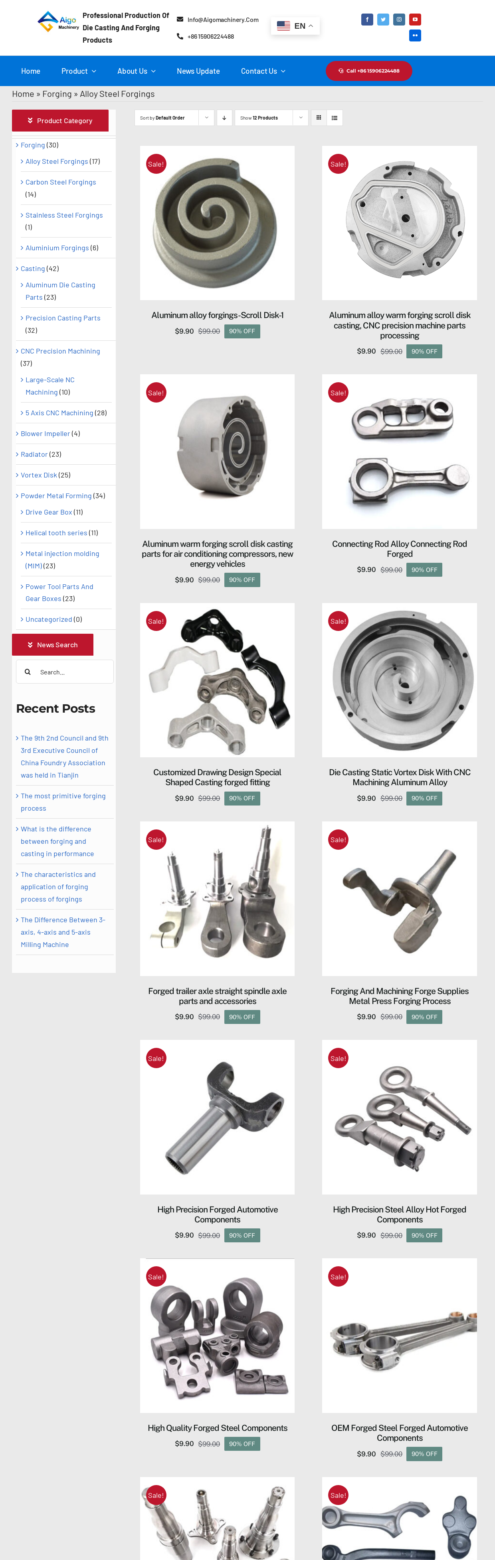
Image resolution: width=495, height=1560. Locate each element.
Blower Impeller (45, 433)
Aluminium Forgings (57, 247)
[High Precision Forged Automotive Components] (217, 1045)
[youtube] (415, 20)
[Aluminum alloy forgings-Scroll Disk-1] (217, 151)
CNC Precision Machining (60, 350)
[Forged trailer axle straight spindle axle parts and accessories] (217, 827)
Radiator (34, 454)
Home (23, 93)
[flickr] (415, 35)
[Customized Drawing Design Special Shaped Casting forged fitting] (217, 609)
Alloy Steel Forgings (57, 161)
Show (259, 117)
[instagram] (399, 20)
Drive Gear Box (49, 511)
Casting (33, 268)
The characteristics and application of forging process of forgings (58, 886)
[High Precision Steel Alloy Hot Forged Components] (399, 1045)
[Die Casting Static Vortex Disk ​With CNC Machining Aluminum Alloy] (399, 609)
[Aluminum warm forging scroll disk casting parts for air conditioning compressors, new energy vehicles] (217, 380)
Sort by (162, 117)
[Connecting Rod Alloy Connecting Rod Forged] (399, 380)
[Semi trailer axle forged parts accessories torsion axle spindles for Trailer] (217, 1483)
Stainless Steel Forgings (64, 214)
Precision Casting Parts (63, 317)
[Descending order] (224, 118)
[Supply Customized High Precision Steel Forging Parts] (399, 1483)
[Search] (28, 672)
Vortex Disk (39, 474)
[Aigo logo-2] (57, 11)
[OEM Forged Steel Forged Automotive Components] (399, 1264)
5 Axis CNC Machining (59, 412)
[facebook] (367, 20)
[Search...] (65, 672)
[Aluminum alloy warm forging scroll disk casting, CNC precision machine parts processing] (399, 151)
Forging (57, 93)
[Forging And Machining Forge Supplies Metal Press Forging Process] (399, 827)
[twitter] (383, 20)
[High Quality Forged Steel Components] (217, 1264)
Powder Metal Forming (56, 495)
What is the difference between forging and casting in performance (57, 841)
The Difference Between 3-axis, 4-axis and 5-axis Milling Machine (63, 932)
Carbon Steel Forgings (61, 181)
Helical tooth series (56, 532)
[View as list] (335, 118)
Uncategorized (49, 619)
